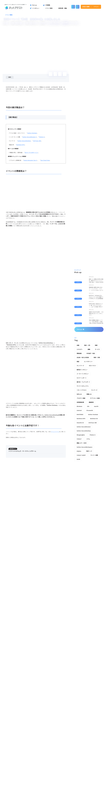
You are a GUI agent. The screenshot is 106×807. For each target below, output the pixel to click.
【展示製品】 (14, 84)
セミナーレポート (82, 461)
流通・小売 (87, 429)
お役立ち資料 (86, 7)
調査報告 (91, 486)
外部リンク (89, 535)
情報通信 (79, 437)
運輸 (89, 433)
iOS (88, 490)
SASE (78, 543)
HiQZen (79, 535)
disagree (84, 804)
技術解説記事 (80, 486)
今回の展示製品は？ (15, 82)
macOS (96, 490)
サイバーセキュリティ (83, 470)
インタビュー (19, 795)
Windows (79, 490)
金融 (78, 429)
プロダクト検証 (81, 482)
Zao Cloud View (45, 201)
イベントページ (55, 638)
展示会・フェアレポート (83, 466)
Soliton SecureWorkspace (85, 531)
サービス (97, 433)
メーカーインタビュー (83, 457)
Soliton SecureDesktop (24, 181)
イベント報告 (8, 15)
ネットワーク (80, 449)
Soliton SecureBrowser (84, 510)
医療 (96, 429)
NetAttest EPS (20, 185)
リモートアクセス (81, 474)
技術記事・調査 (44, 795)
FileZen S (41, 177)
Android (79, 494)
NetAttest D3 (95, 502)
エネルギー (80, 433)
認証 (78, 445)
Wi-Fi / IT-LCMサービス (31, 193)
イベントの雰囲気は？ (15, 86)
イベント (96, 7)
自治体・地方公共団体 (83, 441)
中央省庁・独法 (90, 437)
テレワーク (94, 474)
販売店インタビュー (82, 453)
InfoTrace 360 (37, 181)
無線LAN (88, 478)
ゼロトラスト (92, 449)
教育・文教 (97, 441)
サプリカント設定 (95, 482)
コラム (88, 523)
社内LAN (79, 478)
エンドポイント (88, 445)
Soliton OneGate (32, 173)
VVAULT (79, 523)
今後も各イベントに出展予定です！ (19, 89)
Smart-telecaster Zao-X (30, 201)
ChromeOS (89, 494)
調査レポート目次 (82, 527)
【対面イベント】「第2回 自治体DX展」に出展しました (27, 767)
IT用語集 (55, 795)
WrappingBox (81, 518)
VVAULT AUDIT (81, 539)
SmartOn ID (80, 506)
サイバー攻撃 (94, 539)
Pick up (9, 795)
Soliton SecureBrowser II (29, 177)
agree (95, 804)
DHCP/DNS (80, 498)
